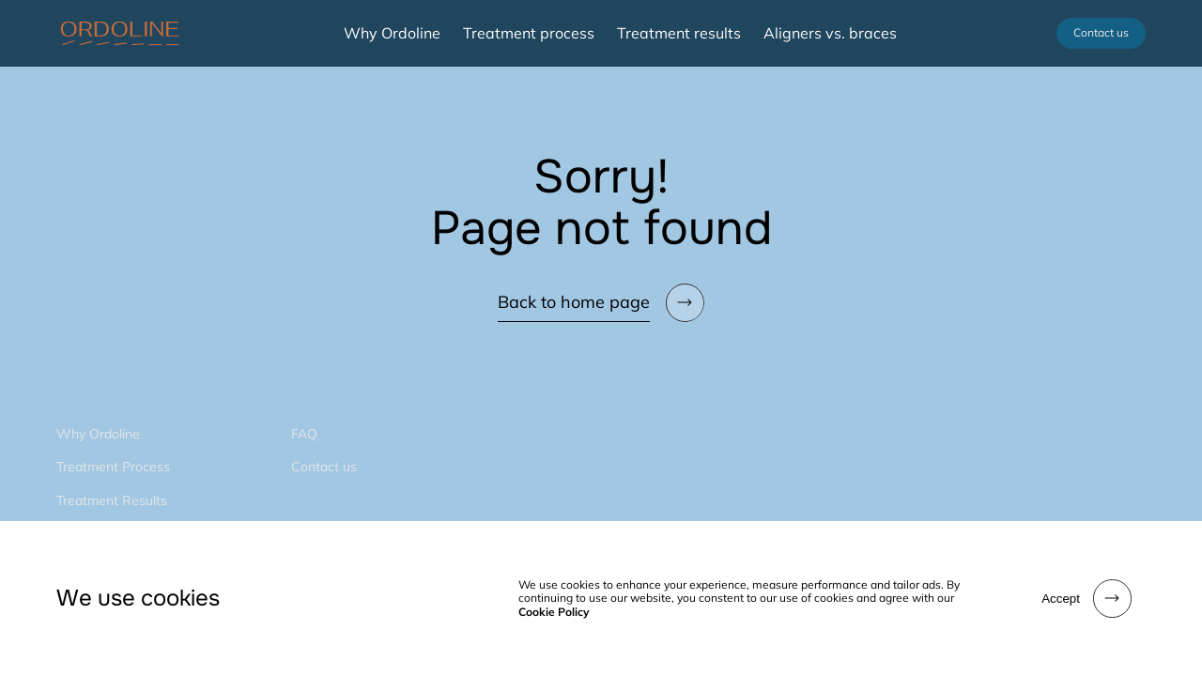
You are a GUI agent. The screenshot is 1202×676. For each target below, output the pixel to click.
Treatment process (528, 32)
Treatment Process (113, 466)
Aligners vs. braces (830, 32)
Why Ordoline (392, 32)
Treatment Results (111, 500)
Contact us (1101, 32)
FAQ (304, 433)
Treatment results (679, 32)
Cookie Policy (554, 612)
